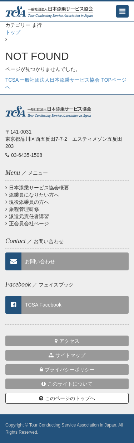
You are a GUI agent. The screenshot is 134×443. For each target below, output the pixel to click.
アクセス (67, 341)
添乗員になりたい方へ (32, 195)
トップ (12, 32)
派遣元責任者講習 (27, 216)
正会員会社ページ (27, 223)
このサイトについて (67, 384)
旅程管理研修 (22, 209)
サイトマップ (67, 355)
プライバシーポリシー (67, 369)
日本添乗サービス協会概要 (37, 188)
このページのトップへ (67, 398)
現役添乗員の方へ (27, 202)
